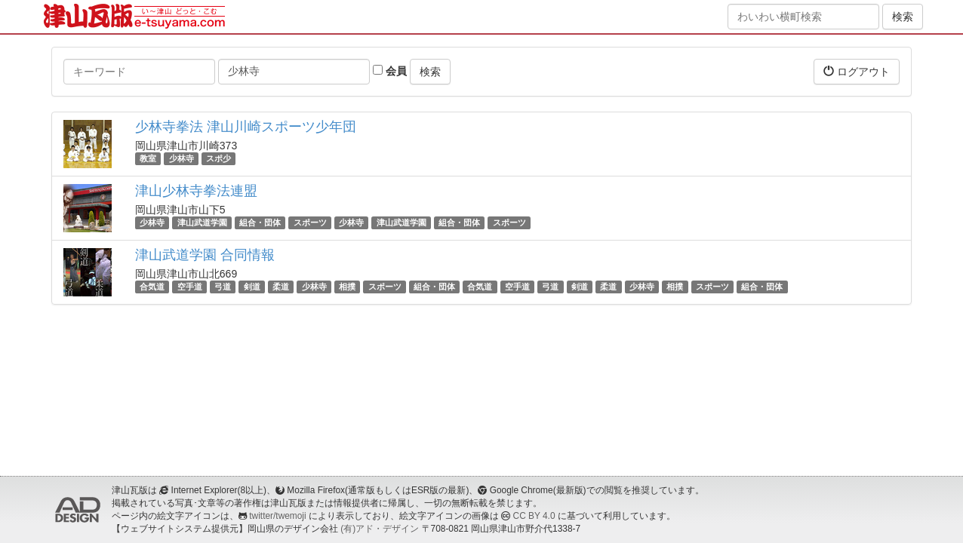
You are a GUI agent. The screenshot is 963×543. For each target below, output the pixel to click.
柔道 (280, 286)
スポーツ (310, 222)
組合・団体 (260, 222)
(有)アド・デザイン (379, 528)
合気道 (152, 286)
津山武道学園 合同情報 (205, 254)
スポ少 (218, 158)
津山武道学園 (202, 222)
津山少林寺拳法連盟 (196, 190)
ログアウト (856, 71)
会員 (390, 71)
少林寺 (181, 158)
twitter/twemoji (277, 516)
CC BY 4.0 (534, 516)
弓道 (222, 286)
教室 (148, 158)
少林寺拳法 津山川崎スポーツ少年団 (245, 126)
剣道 (252, 286)
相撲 (347, 286)
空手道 (189, 286)
